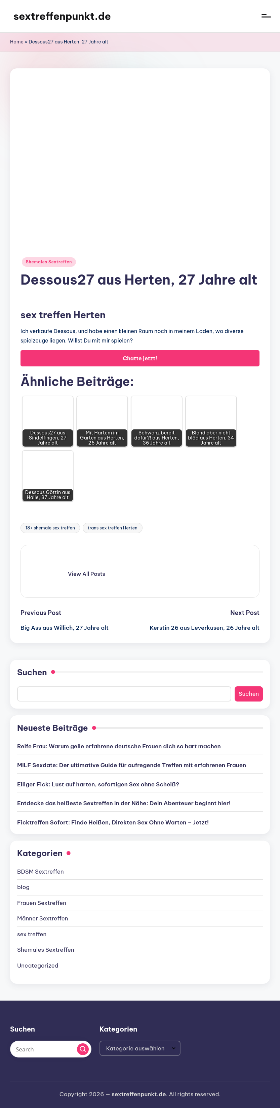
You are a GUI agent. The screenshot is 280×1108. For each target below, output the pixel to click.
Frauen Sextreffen (41, 903)
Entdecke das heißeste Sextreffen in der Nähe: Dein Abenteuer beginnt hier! (124, 803)
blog (23, 887)
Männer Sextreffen (42, 918)
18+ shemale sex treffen (50, 527)
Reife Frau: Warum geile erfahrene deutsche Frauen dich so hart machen (119, 746)
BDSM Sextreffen (40, 871)
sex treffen (31, 934)
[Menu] (266, 16)
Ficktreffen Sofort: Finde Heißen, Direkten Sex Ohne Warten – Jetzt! (113, 822)
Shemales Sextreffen (49, 261)
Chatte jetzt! (140, 358)
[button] (86, 574)
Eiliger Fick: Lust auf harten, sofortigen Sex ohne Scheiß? (98, 784)
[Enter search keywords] (50, 1049)
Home (17, 42)
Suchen (32, 672)
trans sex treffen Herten (112, 527)
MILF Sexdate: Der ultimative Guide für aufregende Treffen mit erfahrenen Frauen (131, 765)
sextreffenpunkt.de (62, 16)
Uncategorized (37, 965)
